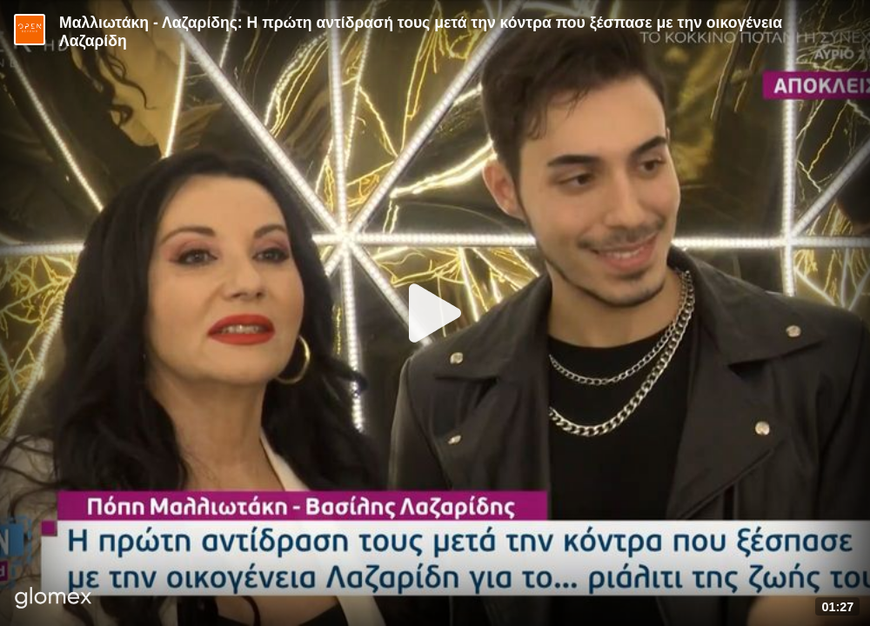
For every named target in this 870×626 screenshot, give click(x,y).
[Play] (435, 313)
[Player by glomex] (53, 599)
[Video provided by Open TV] (29, 29)
